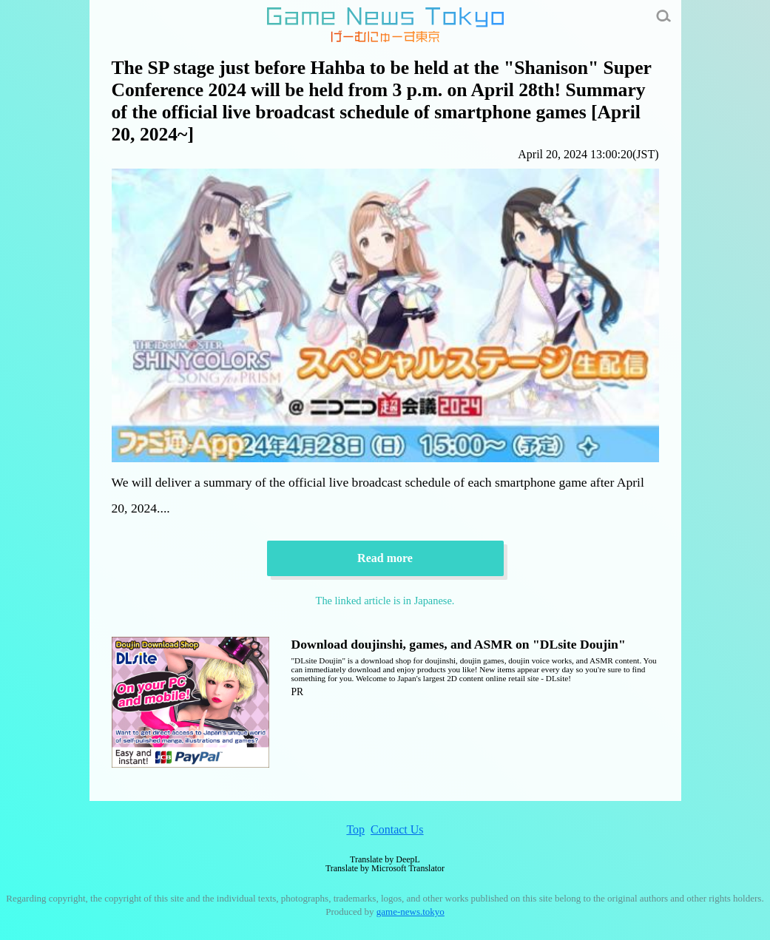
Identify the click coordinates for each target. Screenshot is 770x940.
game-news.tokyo (410, 911)
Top (355, 829)
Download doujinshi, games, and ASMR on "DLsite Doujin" (458, 644)
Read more (385, 558)
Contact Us (397, 829)
